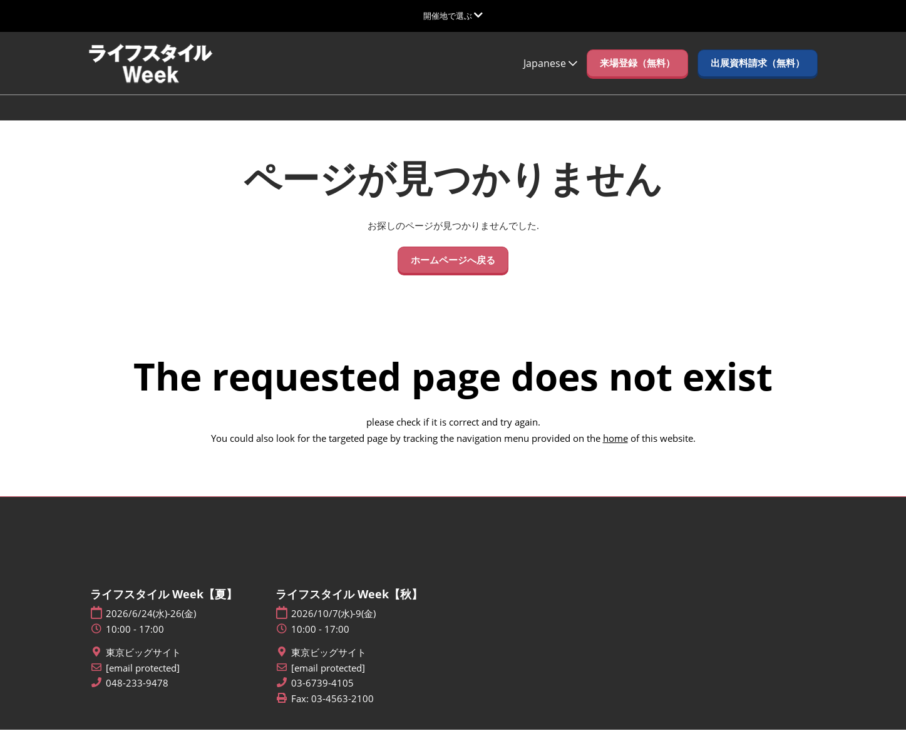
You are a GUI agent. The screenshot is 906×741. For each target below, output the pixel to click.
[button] (637, 75)
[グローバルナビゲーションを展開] (453, 15)
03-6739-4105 (322, 694)
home (615, 449)
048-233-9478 (137, 694)
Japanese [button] (550, 75)
